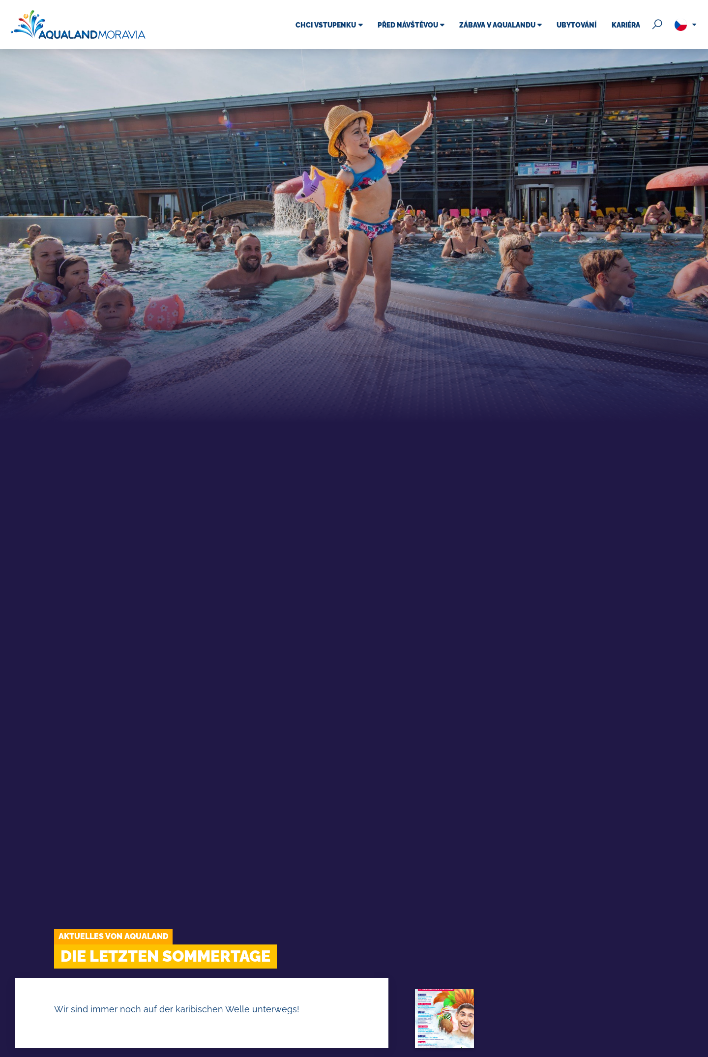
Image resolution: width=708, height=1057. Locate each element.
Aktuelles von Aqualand (113, 936)
